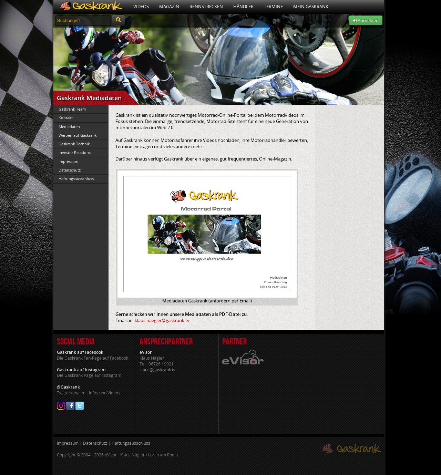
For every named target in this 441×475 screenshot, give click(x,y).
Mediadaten (69, 126)
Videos (141, 6)
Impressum (68, 161)
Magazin (169, 6)
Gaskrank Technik (74, 143)
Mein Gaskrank (310, 6)
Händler (243, 6)
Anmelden (366, 20)
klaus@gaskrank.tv (157, 370)
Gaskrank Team (72, 109)
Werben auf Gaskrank (78, 135)
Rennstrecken (206, 6)
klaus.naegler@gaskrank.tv (162, 320)
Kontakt (66, 117)
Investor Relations (75, 152)
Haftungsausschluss (76, 178)
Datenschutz (70, 170)
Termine (273, 6)
